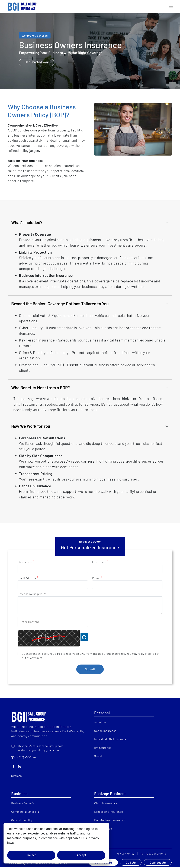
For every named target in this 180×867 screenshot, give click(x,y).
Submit (90, 669)
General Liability (21, 820)
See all (98, 756)
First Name (26, 562)
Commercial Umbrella (25, 811)
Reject (31, 855)
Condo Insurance (105, 730)
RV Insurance (102, 747)
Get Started (37, 62)
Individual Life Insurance (110, 739)
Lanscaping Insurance (108, 811)
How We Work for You (30, 426)
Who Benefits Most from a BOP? (40, 387)
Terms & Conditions (153, 853)
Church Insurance (105, 803)
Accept (81, 855)
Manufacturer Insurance (109, 820)
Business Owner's (22, 803)
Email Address (28, 578)
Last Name (100, 562)
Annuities (100, 722)
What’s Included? (26, 222)
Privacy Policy (125, 853)
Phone (97, 578)
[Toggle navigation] (171, 6)
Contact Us (157, 862)
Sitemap (16, 775)
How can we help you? (32, 593)
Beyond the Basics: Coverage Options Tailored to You (60, 303)
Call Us (131, 862)
